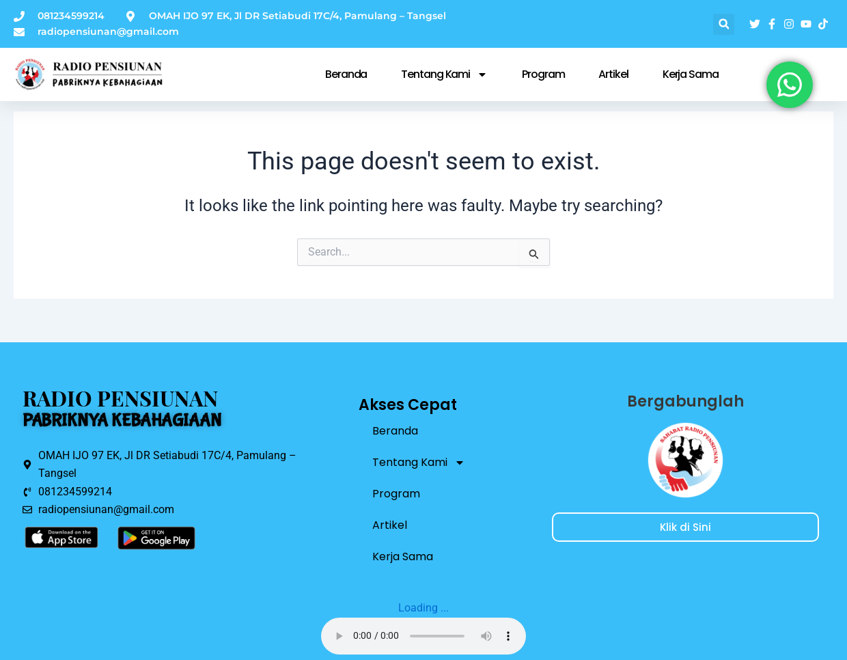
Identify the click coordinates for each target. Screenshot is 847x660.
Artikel (613, 74)
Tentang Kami (444, 74)
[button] (723, 24)
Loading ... (423, 607)
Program (543, 74)
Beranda (346, 74)
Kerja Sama (691, 74)
